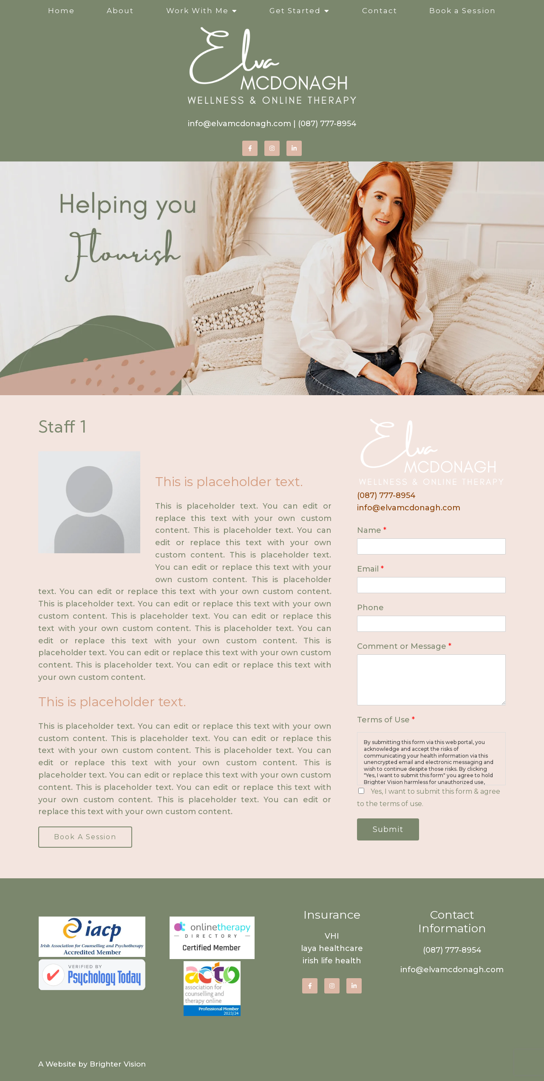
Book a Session (462, 10)
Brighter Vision (118, 1064)
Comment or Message (404, 646)
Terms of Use (386, 719)
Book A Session (85, 837)
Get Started (295, 10)
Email (370, 569)
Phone (370, 607)
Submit (388, 829)
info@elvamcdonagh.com (239, 123)
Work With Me (197, 10)
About (120, 10)
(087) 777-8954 (327, 123)
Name (371, 530)
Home (61, 10)
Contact (379, 10)
